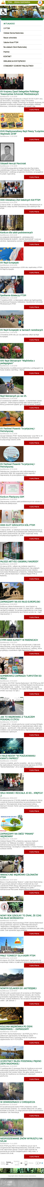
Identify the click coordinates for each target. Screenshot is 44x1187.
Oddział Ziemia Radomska (13, 33)
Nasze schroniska (10, 38)
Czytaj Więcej (34, 109)
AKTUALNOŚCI (9, 24)
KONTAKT (7, 56)
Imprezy (7, 52)
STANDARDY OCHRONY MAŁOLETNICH (18, 66)
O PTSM (7, 28)
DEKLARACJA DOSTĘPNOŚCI (14, 61)
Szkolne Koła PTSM (11, 42)
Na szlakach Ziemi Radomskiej (15, 47)
